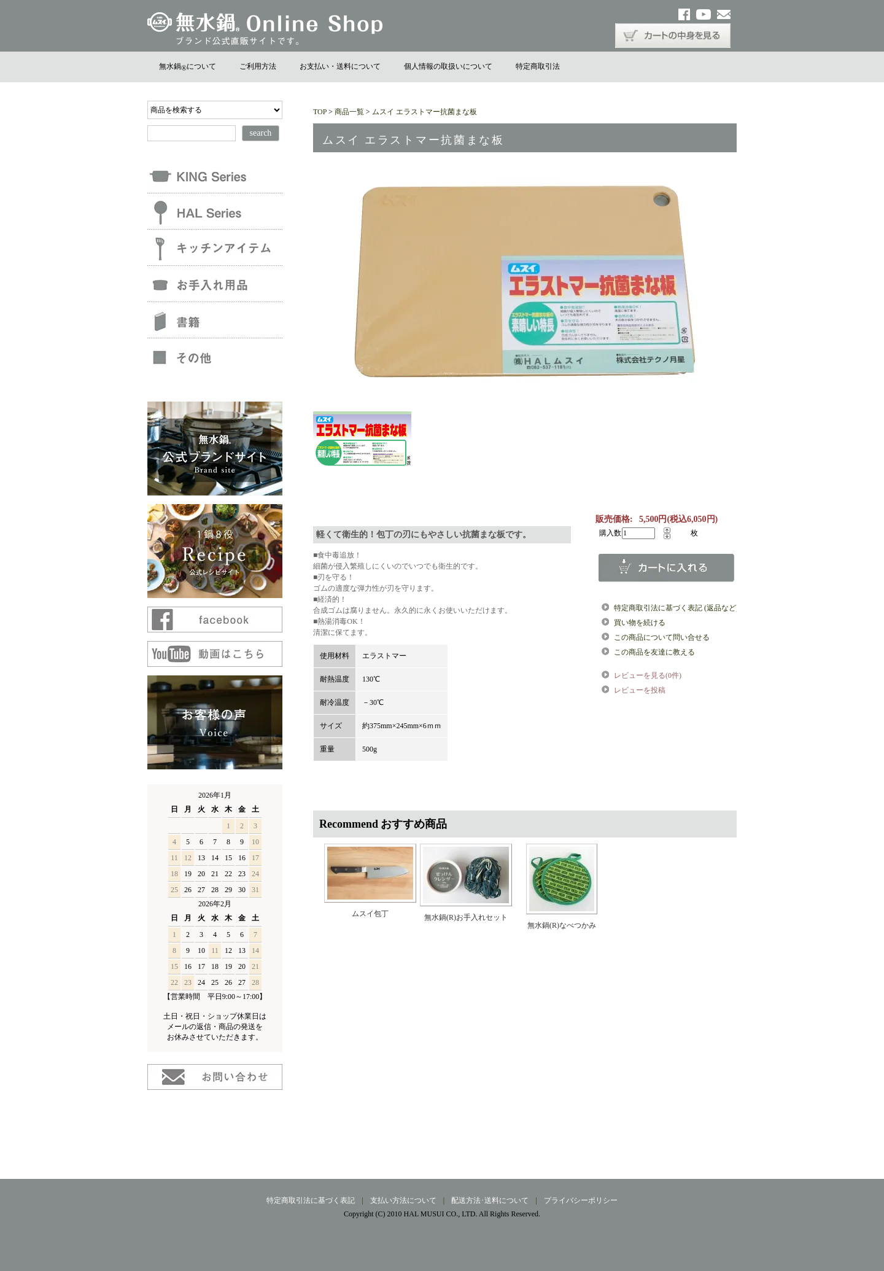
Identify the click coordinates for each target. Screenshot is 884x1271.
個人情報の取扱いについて (448, 66)
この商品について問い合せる (662, 637)
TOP (320, 111)
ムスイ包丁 (370, 913)
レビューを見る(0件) (647, 675)
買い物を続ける (639, 622)
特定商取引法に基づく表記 (310, 1200)
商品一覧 (349, 111)
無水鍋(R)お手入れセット (466, 917)
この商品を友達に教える (654, 652)
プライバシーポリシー (581, 1200)
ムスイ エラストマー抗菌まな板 (424, 111)
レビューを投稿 (639, 690)
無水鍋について (187, 66)
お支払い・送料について (340, 66)
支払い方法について (403, 1200)
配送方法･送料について (490, 1200)
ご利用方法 (257, 66)
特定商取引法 (538, 66)
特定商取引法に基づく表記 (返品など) (676, 608)
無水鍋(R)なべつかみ (561, 925)
